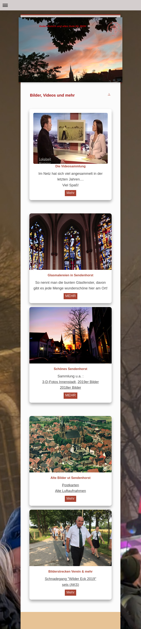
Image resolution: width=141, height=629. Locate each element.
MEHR (70, 296)
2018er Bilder (70, 388)
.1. (109, 94)
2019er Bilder (88, 382)
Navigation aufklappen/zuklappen (70, 5)
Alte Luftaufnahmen (70, 491)
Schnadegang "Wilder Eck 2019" (70, 579)
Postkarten (70, 485)
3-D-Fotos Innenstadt (59, 382)
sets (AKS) (70, 585)
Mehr (70, 193)
